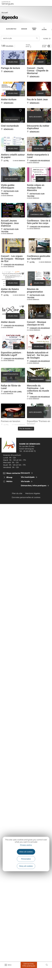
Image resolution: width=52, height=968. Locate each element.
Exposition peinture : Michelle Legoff (11, 353)
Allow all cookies (26, 852)
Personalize (26, 859)
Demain (24, 29)
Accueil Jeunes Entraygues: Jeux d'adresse (10, 223)
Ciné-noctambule (10, 125)
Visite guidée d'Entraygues (7, 186)
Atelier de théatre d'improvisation (10, 290)
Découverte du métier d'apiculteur (38, 127)
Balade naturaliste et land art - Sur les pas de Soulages (37, 355)
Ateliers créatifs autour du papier (13, 156)
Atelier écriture (8, 99)
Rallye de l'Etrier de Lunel (11, 387)
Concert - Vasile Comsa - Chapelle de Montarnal (37, 71)
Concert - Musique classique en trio (36, 323)
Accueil (5, 13)
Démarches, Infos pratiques (28, 965)
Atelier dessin (8, 322)
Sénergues (8, 3)
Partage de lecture (10, 68)
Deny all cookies (26, 866)
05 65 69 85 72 (29, 451)
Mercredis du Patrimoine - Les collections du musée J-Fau (38, 389)
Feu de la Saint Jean (37, 99)
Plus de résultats (26, 429)
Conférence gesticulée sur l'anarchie (38, 257)
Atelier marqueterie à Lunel (38, 156)
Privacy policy (26, 845)
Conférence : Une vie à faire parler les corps (38, 222)
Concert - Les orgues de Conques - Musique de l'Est (12, 259)
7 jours (44, 28)
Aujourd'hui (11, 29)
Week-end (34, 28)
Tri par (28, 45)
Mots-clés (7, 38)
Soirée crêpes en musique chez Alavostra (35, 188)
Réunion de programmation (35, 290)
